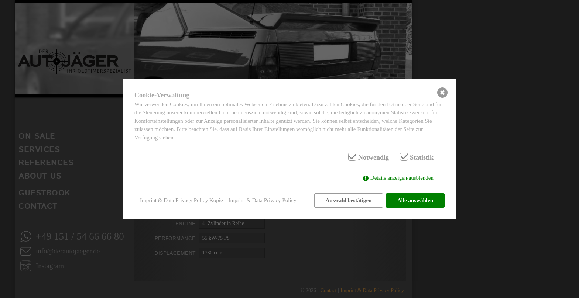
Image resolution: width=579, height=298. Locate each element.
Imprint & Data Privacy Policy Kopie (181, 200)
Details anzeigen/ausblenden (402, 178)
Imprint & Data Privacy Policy (263, 200)
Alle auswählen (415, 200)
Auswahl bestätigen (349, 200)
